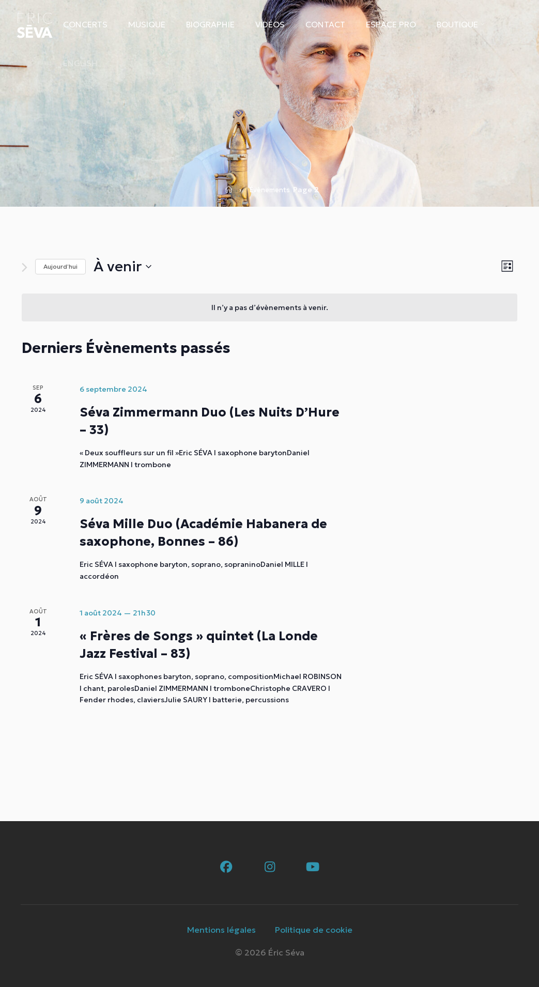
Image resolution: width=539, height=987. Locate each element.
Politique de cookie (313, 929)
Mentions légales (221, 929)
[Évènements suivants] (24, 267)
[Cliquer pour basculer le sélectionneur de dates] (122, 266)
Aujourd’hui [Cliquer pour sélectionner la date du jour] (60, 266)
